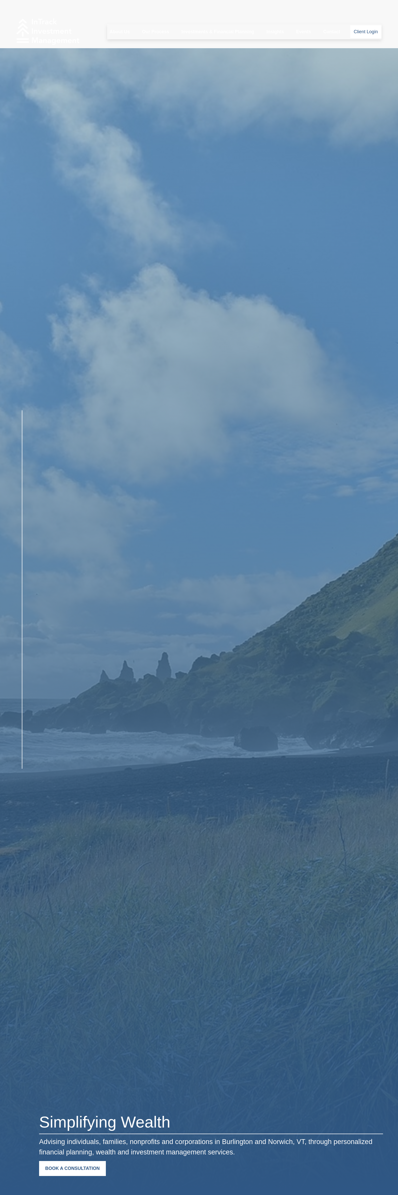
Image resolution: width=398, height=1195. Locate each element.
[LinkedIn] (22, 782)
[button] (119, 16)
